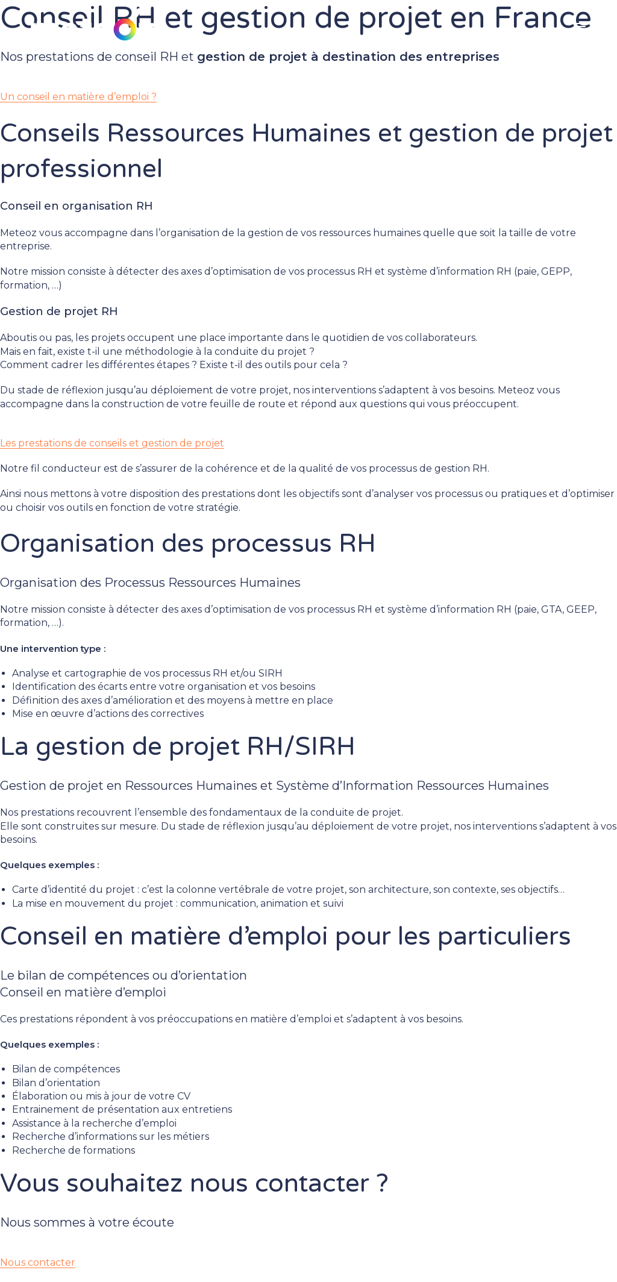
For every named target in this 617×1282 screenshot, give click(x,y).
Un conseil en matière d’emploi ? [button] (78, 96)
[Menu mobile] (581, 27)
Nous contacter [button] (37, 1262)
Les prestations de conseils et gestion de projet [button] (112, 443)
